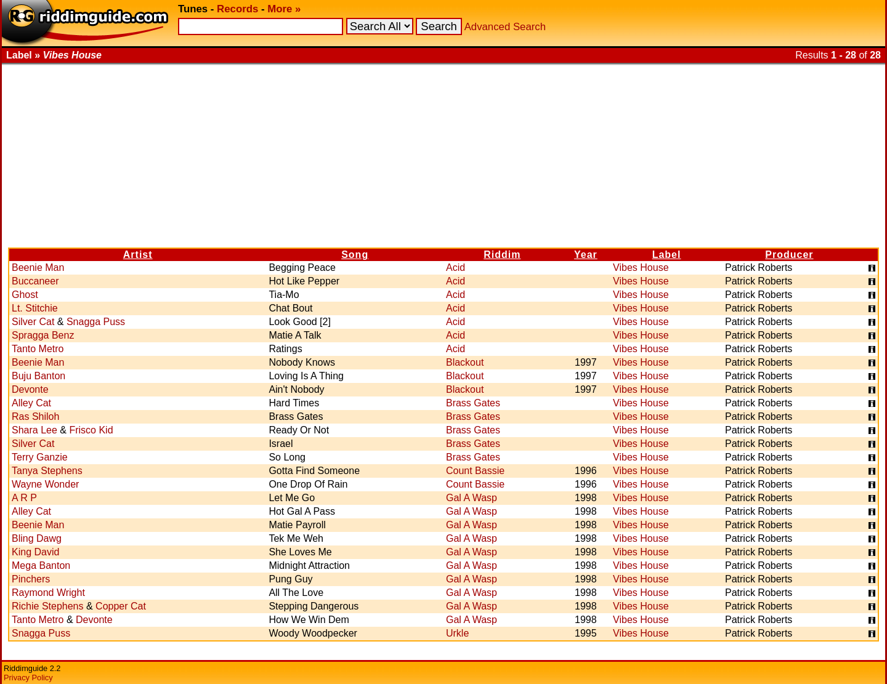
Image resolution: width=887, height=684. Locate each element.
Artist (138, 254)
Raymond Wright (48, 592)
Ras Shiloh (35, 416)
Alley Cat (31, 403)
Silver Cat (33, 321)
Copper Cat (120, 606)
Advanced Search (505, 27)
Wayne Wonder (45, 484)
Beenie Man (38, 267)
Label (666, 254)
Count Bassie (475, 470)
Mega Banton (41, 565)
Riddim (502, 254)
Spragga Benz (43, 335)
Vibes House (640, 267)
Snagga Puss (96, 321)
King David (35, 552)
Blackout (465, 362)
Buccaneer (35, 281)
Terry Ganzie (40, 457)
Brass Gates (473, 403)
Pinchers (31, 579)
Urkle (457, 633)
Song (354, 254)
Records (237, 9)
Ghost (25, 294)
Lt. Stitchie (35, 308)
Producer (789, 254)
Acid (455, 267)
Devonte (30, 389)
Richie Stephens (48, 606)
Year (585, 254)
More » (284, 9)
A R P (24, 498)
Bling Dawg (37, 538)
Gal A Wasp (471, 498)
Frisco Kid (91, 430)
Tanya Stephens (47, 470)
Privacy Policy (28, 677)
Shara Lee (34, 430)
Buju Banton (38, 376)
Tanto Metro (37, 349)
